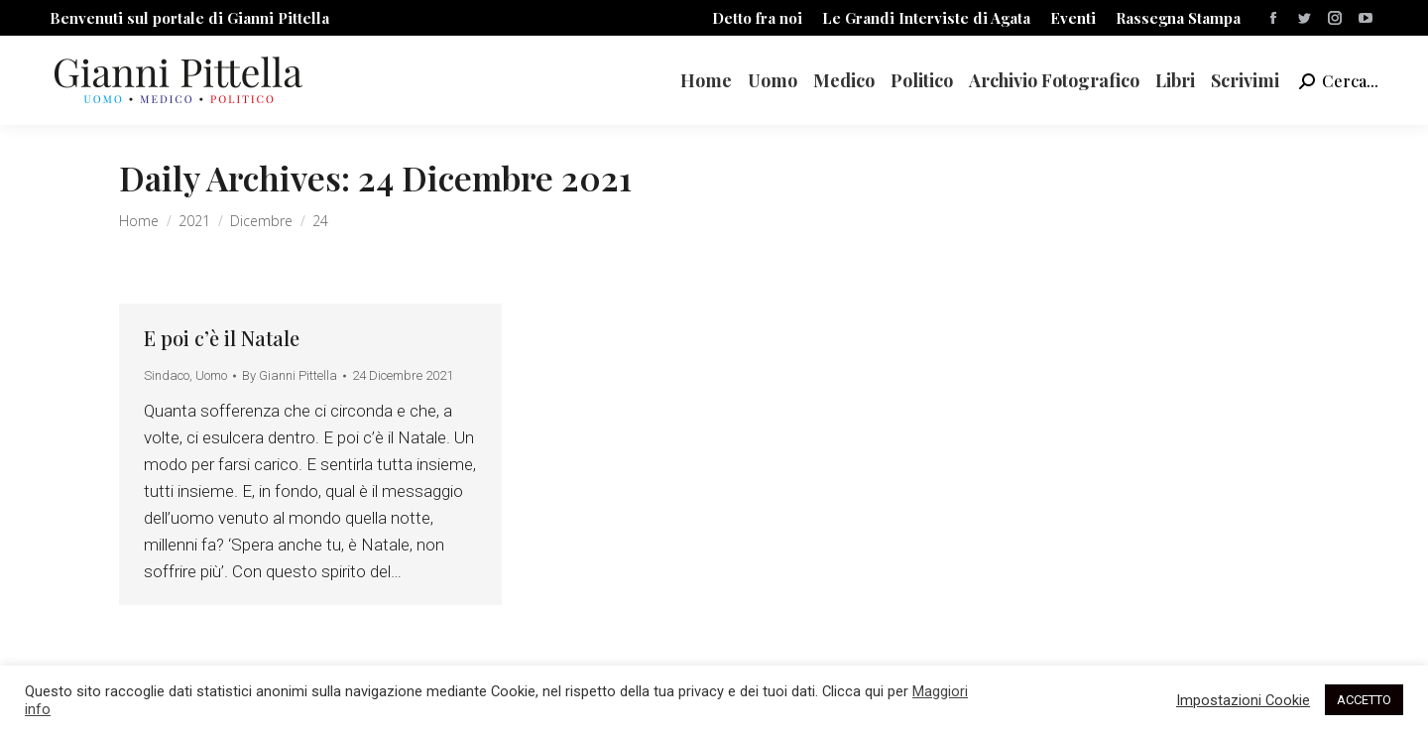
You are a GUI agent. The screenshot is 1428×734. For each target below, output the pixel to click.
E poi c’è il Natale (221, 337)
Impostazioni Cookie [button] (1243, 700)
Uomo (211, 375)
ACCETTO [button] (1364, 699)
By (289, 375)
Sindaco (166, 375)
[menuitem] (757, 18)
